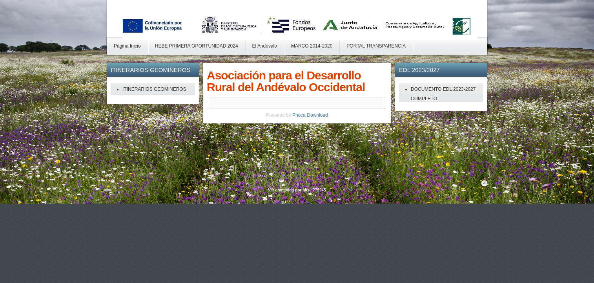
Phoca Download (310, 115)
